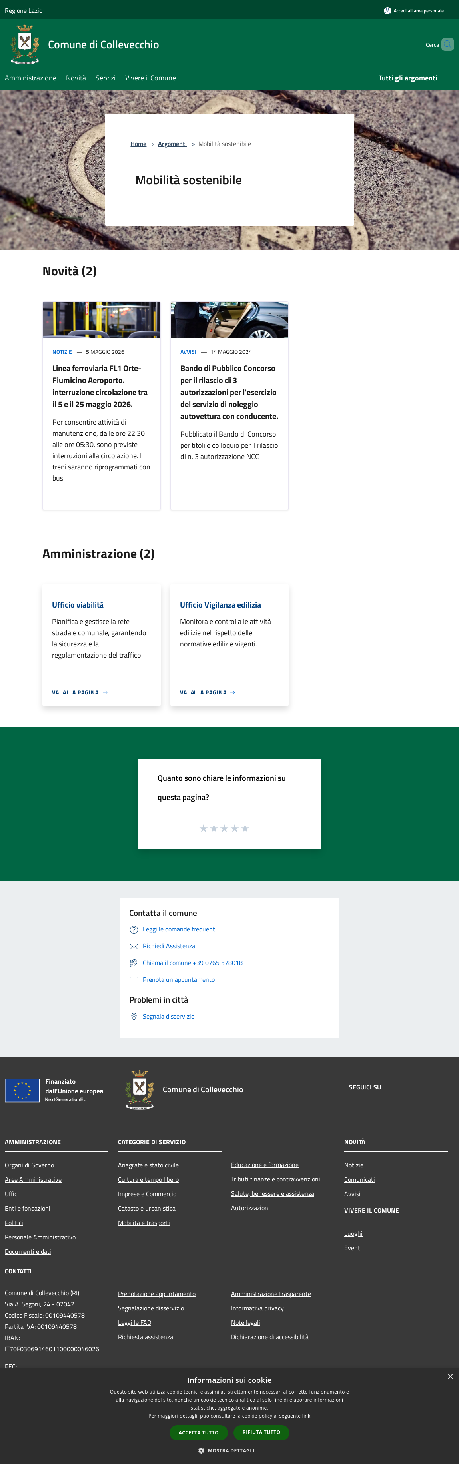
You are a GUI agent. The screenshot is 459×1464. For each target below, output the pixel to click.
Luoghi (353, 1233)
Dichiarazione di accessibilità (270, 1337)
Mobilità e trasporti (144, 1222)
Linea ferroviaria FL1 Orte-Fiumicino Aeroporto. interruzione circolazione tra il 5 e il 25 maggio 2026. (100, 386)
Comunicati (359, 1179)
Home (138, 143)
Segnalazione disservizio (151, 1308)
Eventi (353, 1248)
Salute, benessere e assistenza (272, 1193)
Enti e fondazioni (27, 1208)
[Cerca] (444, 44)
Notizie (62, 351)
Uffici (12, 1194)
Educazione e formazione (265, 1164)
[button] (229, 1450)
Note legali (245, 1322)
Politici (14, 1222)
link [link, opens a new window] (306, 1415)
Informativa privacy (257, 1308)
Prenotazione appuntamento (157, 1293)
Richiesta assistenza (145, 1337)
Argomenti (172, 143)
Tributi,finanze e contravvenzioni (275, 1179)
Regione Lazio (23, 10)
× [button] (450, 1377)
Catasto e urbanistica (147, 1208)
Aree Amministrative (33, 1179)
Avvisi (188, 351)
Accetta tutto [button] (199, 1432)
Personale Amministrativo (40, 1237)
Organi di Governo (29, 1165)
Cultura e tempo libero (148, 1179)
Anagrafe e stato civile (148, 1165)
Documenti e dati (28, 1251)
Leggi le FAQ (135, 1322)
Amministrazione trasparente (271, 1293)
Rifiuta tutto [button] (262, 1432)
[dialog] (229, 1416)
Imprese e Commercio (147, 1194)
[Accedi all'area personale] (413, 10)
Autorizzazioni (250, 1208)
